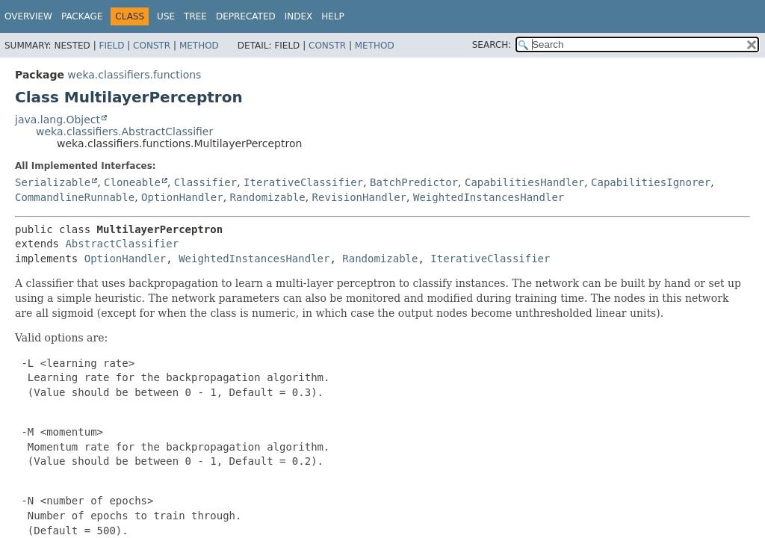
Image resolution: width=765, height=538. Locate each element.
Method (199, 45)
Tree (195, 16)
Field (111, 45)
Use (166, 16)
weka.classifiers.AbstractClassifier (124, 131)
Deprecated (246, 16)
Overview (28, 16)
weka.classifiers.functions (134, 75)
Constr (151, 45)
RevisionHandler (359, 197)
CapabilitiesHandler (524, 182)
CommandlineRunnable (74, 197)
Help (332, 16)
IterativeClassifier (303, 182)
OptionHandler (182, 197)
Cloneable (132, 182)
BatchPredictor (414, 182)
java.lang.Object (57, 120)
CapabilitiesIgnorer (650, 182)
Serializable (52, 182)
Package (81, 16)
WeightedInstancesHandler (488, 197)
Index (299, 16)
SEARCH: (492, 45)
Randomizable (268, 197)
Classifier (205, 182)
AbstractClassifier (122, 244)
